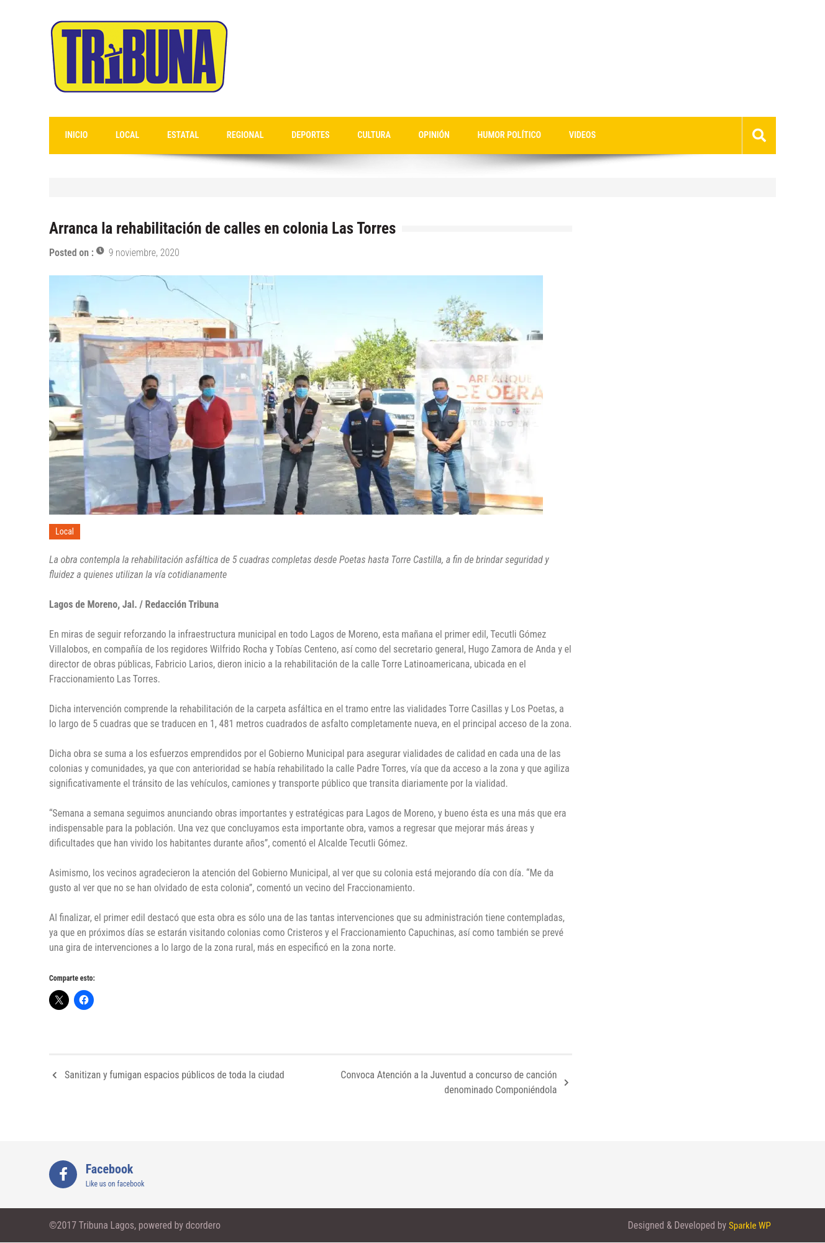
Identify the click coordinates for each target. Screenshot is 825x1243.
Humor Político (453, 135)
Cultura (333, 135)
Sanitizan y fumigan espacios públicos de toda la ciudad (175, 1075)
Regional (219, 135)
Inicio (73, 135)
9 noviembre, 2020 (144, 253)
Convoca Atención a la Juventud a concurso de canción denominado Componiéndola (448, 1083)
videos (519, 135)
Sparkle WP (748, 1226)
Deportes (277, 135)
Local (117, 135)
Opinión (386, 135)
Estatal (164, 135)
